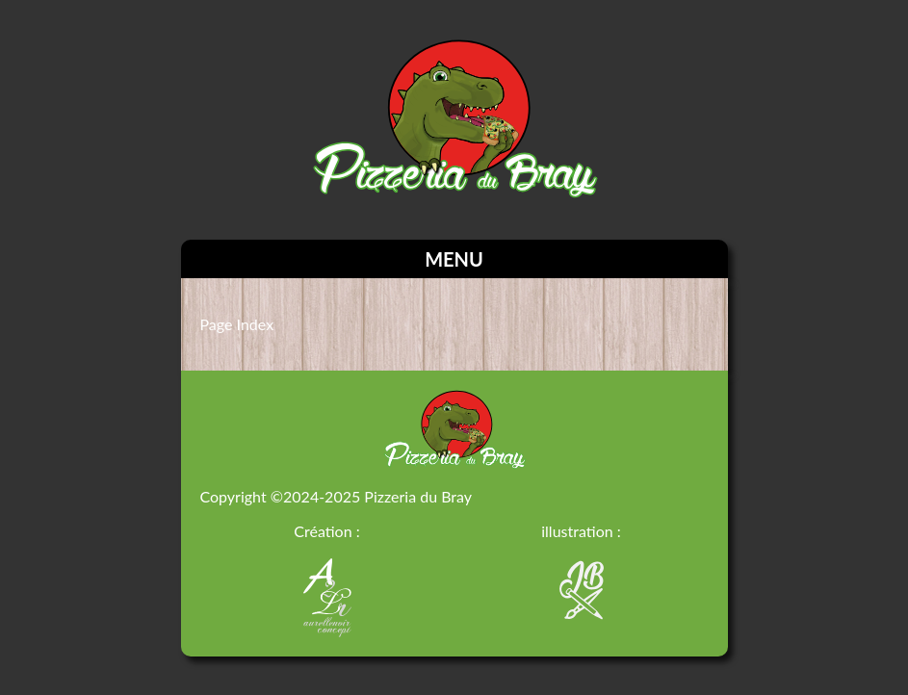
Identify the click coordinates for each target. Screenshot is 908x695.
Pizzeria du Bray (418, 496)
